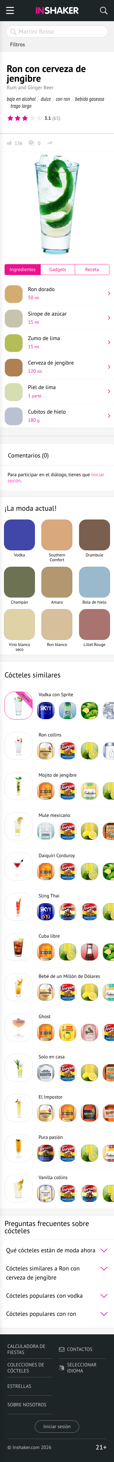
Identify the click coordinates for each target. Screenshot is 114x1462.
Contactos (75, 1349)
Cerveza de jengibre (66, 366)
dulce (46, 98)
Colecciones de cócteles (25, 1368)
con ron (63, 98)
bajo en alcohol (21, 98)
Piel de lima (66, 391)
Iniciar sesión (57, 1427)
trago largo (21, 105)
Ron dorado (66, 293)
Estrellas (19, 1386)
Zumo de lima (66, 342)
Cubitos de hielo (66, 415)
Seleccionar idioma (78, 1368)
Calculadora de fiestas (26, 1349)
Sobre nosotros (27, 1405)
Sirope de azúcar (66, 317)
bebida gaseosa (89, 98)
